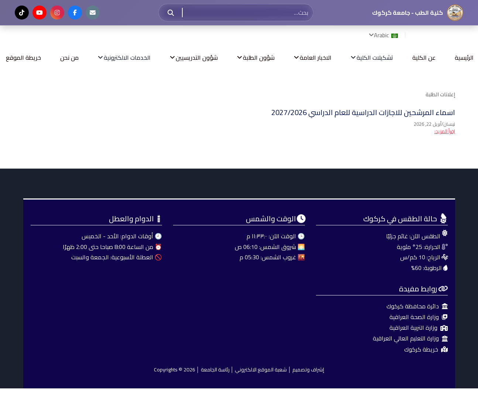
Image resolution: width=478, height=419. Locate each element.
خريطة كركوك (426, 349)
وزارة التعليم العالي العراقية (410, 338)
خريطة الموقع (23, 57)
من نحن (69, 57)
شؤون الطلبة (259, 57)
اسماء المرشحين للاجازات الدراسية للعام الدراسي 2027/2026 (363, 112)
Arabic (386, 35)
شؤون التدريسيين (197, 57)
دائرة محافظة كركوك (417, 306)
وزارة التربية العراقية (418, 327)
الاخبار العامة (315, 57)
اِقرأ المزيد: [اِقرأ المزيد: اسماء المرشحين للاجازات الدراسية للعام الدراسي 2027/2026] (444, 131)
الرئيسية (464, 57)
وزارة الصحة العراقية (418, 317)
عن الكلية (424, 57)
